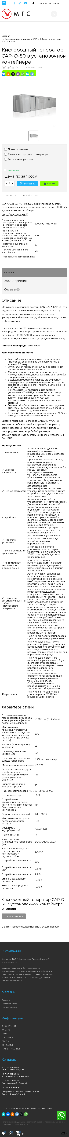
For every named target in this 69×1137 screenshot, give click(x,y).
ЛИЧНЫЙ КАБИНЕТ (11, 1049)
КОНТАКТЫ (7, 1045)
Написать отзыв (14, 916)
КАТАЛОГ (6, 1030)
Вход (40, 3)
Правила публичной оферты (15, 1124)
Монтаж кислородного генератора (26, 154)
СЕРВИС (6, 1033)
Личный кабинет (10, 1007)
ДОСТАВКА (7, 1037)
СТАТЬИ (5, 1041)
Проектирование (16, 149)
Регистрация (52, 3)
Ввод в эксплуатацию (18, 159)
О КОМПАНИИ (9, 1026)
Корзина (6, 1000)
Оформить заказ (9, 1003)
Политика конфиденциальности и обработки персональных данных (34, 1122)
